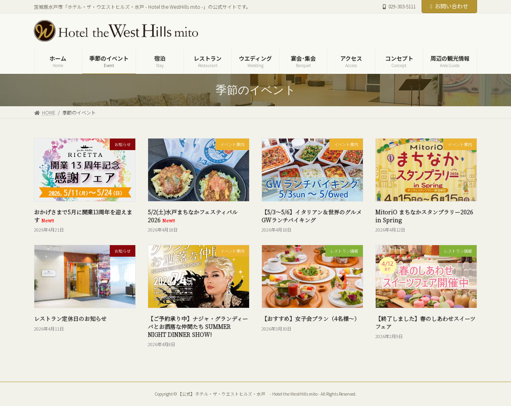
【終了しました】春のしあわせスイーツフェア (425, 323)
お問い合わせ (449, 6)
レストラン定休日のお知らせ (70, 319)
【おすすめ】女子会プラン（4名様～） (310, 319)
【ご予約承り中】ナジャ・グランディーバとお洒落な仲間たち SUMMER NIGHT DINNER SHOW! (198, 326)
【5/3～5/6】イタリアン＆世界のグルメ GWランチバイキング (311, 216)
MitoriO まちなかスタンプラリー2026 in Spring (424, 216)
